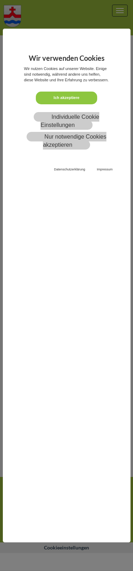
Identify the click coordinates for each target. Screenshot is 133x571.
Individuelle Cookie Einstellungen (69, 121)
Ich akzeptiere (66, 97)
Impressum (105, 169)
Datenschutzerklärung (69, 169)
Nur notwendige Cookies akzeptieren (74, 141)
